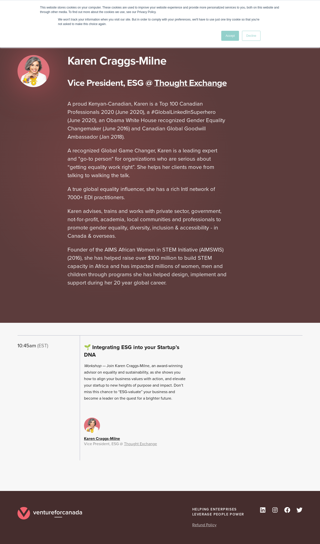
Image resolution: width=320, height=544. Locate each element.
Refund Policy (204, 525)
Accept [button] (230, 36)
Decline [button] (251, 36)
